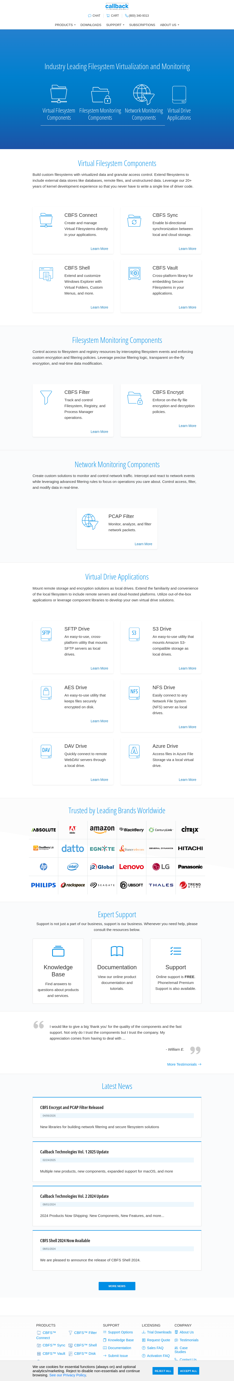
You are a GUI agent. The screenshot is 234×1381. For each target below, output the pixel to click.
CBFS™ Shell (82, 1345)
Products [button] (64, 25)
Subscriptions (142, 25)
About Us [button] (168, 25)
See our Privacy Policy (67, 1375)
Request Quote (156, 1340)
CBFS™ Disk (82, 1353)
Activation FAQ (156, 1356)
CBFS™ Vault (50, 1353)
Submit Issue (115, 1356)
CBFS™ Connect (46, 1335)
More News (116, 1286)
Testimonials (187, 1340)
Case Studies (181, 1350)
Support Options (118, 1332)
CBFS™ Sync (50, 1345)
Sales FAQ (153, 1348)
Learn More (99, 249)
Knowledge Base (118, 1340)
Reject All (163, 1370)
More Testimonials (184, 1064)
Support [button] (114, 25)
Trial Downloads (157, 1332)
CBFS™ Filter (82, 1333)
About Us (184, 1332)
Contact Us (186, 1360)
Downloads (91, 25)
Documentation (117, 1348)
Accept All (188, 1370)
